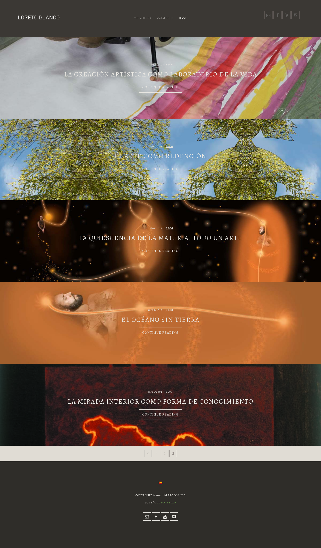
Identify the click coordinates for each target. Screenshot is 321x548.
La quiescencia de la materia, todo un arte (160, 237)
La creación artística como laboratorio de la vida (160, 74)
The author (142, 18)
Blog (182, 18)
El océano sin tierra (160, 319)
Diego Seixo (166, 502)
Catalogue (165, 18)
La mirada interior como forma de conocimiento (160, 401)
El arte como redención (160, 156)
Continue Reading (160, 87)
